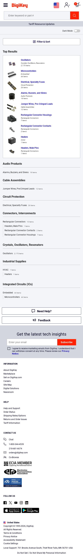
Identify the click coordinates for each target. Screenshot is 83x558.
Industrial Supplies (14, 261)
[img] (19, 6)
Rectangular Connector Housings (24, 235)
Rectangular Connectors (18, 222)
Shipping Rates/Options (14, 415)
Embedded (12, 293)
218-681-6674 (12, 448)
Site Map (7, 385)
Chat (8, 439)
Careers (7, 381)
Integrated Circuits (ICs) (18, 284)
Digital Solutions (11, 388)
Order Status (9, 412)
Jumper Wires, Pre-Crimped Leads (23, 189)
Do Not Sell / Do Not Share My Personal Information (41, 553)
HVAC (9, 270)
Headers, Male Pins (17, 226)
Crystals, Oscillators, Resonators (23, 244)
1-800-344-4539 (13, 444)
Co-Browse (11, 457)
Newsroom (8, 392)
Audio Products (12, 163)
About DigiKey (10, 370)
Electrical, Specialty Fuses (19, 205)
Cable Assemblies (14, 180)
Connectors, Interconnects (19, 213)
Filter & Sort (43, 41)
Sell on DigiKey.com (12, 377)
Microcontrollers (16, 297)
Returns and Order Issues (15, 419)
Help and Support (11, 408)
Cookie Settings (10, 543)
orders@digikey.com (15, 453)
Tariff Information (11, 423)
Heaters (12, 274)
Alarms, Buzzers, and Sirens (20, 172)
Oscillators (13, 254)
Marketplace (9, 374)
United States (11, 522)
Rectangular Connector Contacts (23, 231)
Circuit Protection (13, 196)
